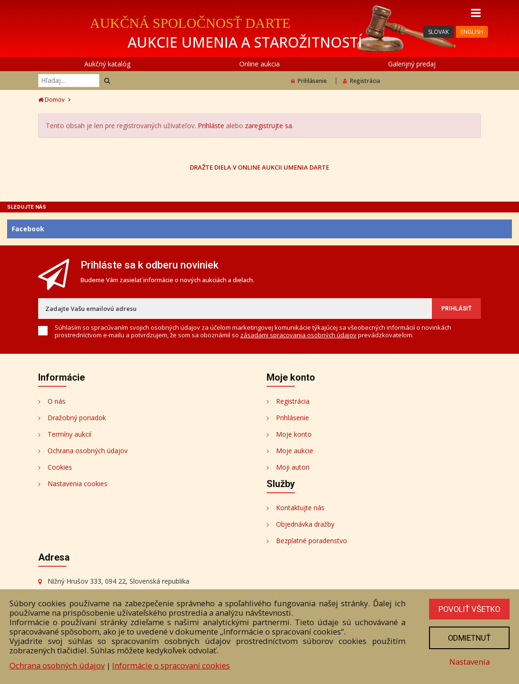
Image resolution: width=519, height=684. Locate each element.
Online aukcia (259, 63)
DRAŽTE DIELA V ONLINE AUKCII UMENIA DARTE (259, 167)
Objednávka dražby (305, 524)
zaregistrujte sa (268, 125)
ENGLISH (472, 32)
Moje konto (294, 434)
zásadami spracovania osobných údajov (298, 335)
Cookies (60, 467)
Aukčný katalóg (107, 63)
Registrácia (361, 80)
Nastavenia (468, 661)
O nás (56, 401)
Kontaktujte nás (300, 507)
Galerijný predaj (412, 63)
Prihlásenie (309, 80)
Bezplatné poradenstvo (311, 540)
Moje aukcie (294, 450)
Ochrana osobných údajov (88, 450)
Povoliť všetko (468, 609)
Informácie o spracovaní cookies (171, 665)
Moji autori (292, 467)
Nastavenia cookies (77, 483)
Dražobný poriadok (77, 417)
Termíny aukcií (69, 434)
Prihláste (211, 125)
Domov (51, 100)
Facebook (28, 228)
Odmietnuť (468, 638)
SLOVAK (438, 32)
